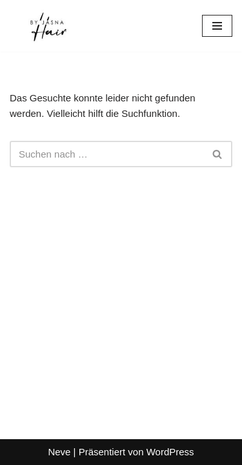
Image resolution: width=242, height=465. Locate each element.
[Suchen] (106, 154)
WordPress (170, 451)
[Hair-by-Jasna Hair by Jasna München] (48, 26)
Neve (59, 451)
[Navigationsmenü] (217, 26)
